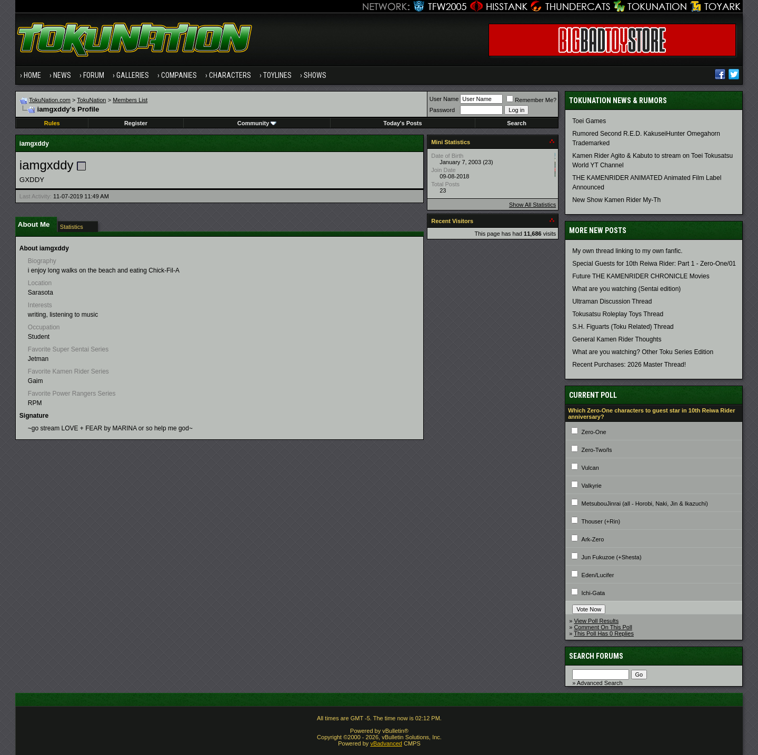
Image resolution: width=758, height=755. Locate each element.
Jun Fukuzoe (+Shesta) (612, 557)
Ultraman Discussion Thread (612, 301)
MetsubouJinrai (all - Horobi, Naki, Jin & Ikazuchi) (645, 503)
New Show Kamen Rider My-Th (616, 200)
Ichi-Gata (593, 593)
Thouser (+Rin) (601, 521)
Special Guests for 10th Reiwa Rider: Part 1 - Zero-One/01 (654, 263)
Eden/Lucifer (598, 575)
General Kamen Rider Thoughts (616, 339)
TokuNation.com (50, 100)
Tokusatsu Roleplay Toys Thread (617, 314)
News (62, 75)
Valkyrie (592, 485)
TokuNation (91, 100)
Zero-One (594, 432)
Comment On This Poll (603, 627)
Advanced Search (600, 683)
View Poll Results (596, 621)
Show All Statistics (532, 205)
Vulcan (590, 468)
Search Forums (596, 656)
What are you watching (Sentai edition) (626, 289)
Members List (130, 100)
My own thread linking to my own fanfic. (627, 251)
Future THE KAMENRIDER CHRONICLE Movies (641, 276)
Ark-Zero (593, 539)
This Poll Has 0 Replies (604, 633)
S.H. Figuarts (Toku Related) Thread (623, 326)
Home (32, 75)
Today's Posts (402, 123)
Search (516, 123)
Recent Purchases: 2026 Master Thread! (629, 364)
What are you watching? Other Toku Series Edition (642, 352)
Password (442, 110)
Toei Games (589, 121)
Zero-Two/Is (597, 450)
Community (257, 123)
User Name (444, 99)
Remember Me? (531, 100)
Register (135, 123)
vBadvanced (386, 743)
